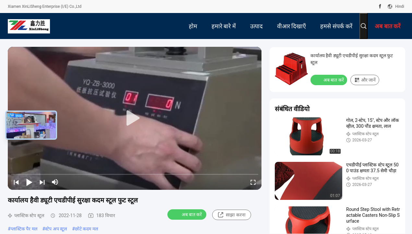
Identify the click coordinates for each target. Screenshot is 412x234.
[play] (135, 118)
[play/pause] (29, 182)
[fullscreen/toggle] (253, 182)
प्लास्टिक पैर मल (24, 228)
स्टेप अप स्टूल (56, 228)
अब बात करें (187, 214)
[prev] (16, 182)
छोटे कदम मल (86, 228)
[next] (42, 182)
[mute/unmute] (55, 182)
